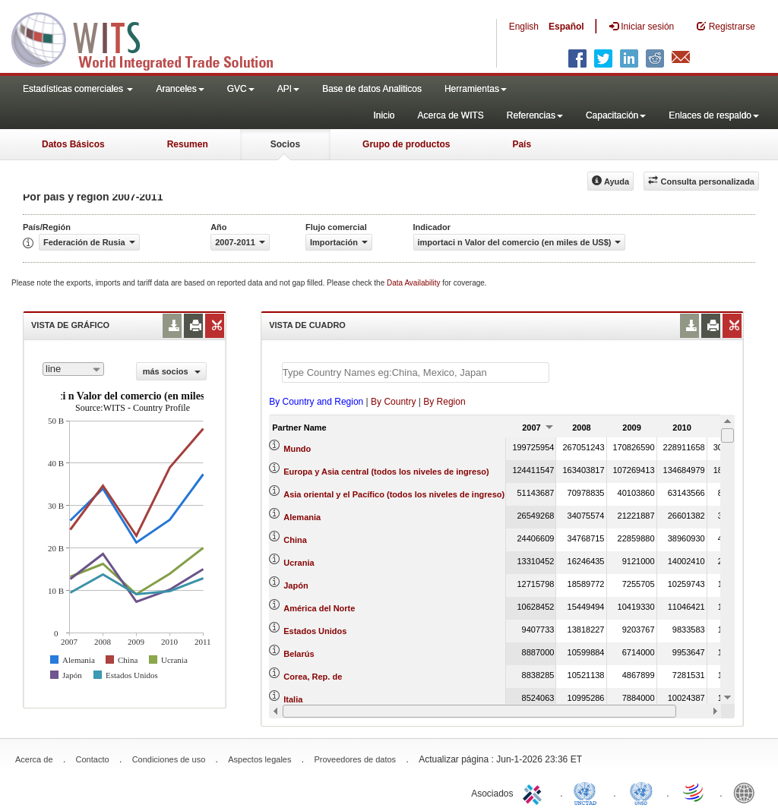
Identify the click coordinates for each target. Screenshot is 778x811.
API (288, 89)
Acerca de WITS (450, 115)
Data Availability (414, 283)
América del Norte (319, 608)
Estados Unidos (314, 631)
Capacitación (616, 115)
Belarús (298, 653)
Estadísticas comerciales (78, 89)
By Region (444, 401)
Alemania (302, 517)
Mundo (297, 448)
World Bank (747, 792)
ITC (535, 792)
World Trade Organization (694, 792)
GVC (241, 89)
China (295, 539)
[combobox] (73, 369)
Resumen (187, 144)
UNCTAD (588, 792)
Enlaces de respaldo (714, 115)
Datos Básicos (73, 144)
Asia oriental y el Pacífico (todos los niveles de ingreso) (393, 494)
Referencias (535, 115)
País (521, 144)
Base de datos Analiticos (372, 89)
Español (566, 26)
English (524, 26)
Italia (292, 699)
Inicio (383, 115)
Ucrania (298, 562)
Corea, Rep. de (312, 676)
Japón (295, 585)
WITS (152, 38)
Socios (285, 144)
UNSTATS (641, 792)
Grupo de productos (406, 144)
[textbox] (415, 372)
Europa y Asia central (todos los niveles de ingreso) (386, 471)
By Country (393, 401)
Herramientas (475, 89)
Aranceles (180, 89)
